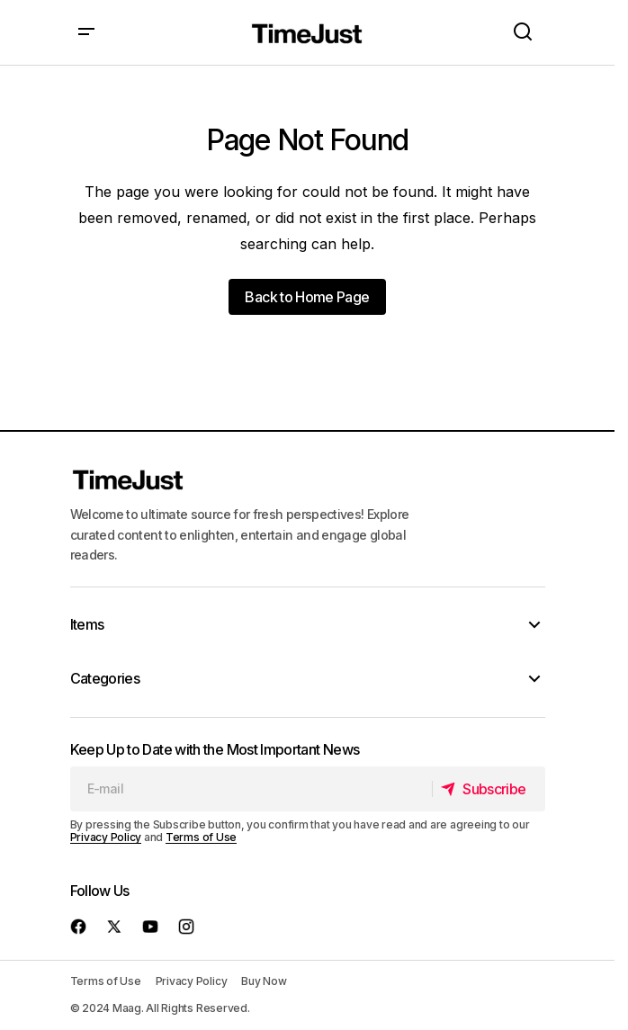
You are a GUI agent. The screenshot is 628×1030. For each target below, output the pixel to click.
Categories (105, 678)
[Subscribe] (488, 789)
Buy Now (263, 981)
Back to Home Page (307, 297)
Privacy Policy (106, 837)
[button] (86, 32)
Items (87, 624)
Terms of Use (201, 837)
